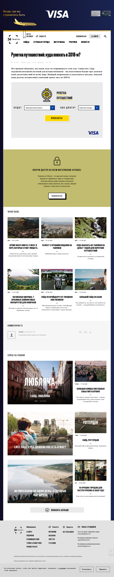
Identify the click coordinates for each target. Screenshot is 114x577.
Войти (94, 36)
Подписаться (81, 36)
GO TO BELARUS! (68, 532)
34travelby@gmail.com (84, 534)
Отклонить (86, 569)
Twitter (52, 539)
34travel (40, 62)
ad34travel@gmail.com (84, 546)
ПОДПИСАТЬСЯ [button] (57, 196)
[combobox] (39, 107)
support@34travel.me (84, 540)
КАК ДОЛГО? (68, 107)
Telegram (52, 543)
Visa (92, 68)
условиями (62, 568)
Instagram (52, 531)
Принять (103, 569)
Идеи (28, 62)
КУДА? (18, 107)
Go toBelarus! (30, 35)
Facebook (52, 535)
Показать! (57, 118)
